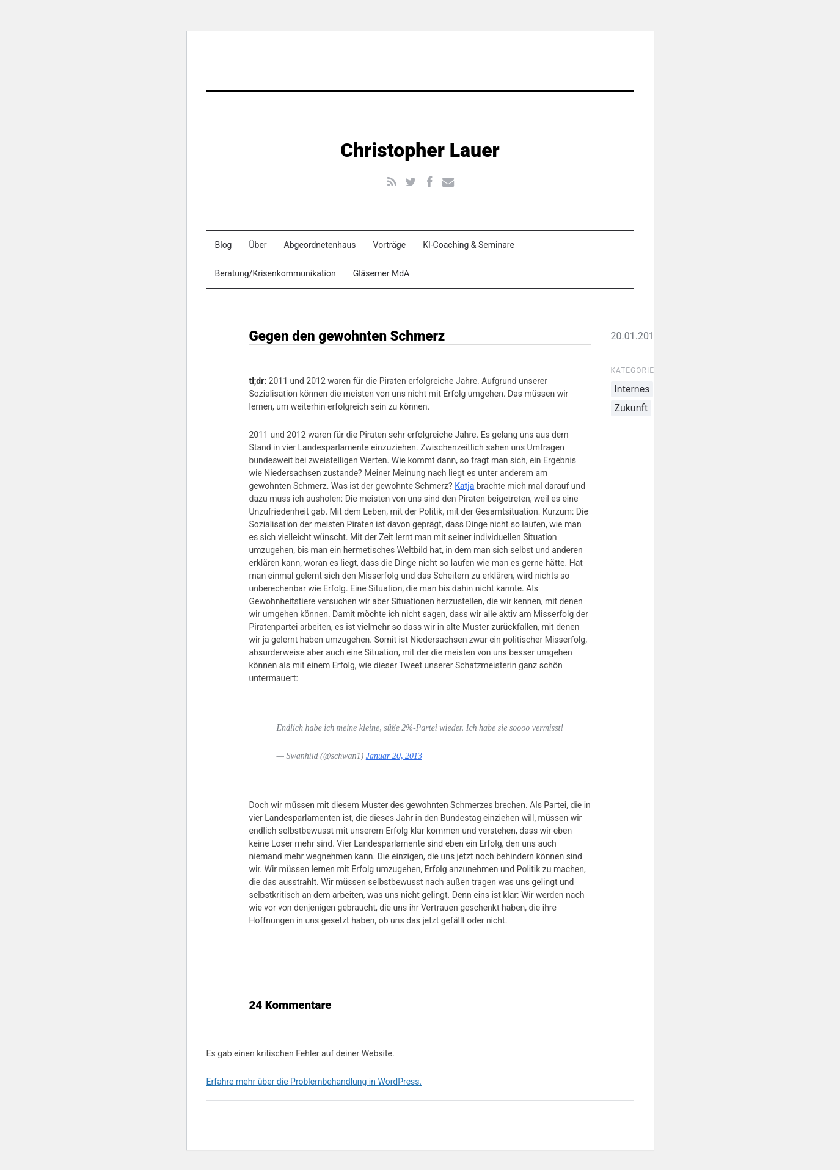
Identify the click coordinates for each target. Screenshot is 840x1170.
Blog (223, 245)
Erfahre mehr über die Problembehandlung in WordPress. (314, 1081)
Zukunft (631, 408)
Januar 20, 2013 (394, 755)
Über (257, 245)
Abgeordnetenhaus (320, 245)
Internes (632, 389)
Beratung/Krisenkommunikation (275, 273)
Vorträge (389, 245)
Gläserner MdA (381, 273)
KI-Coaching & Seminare (468, 245)
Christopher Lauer (419, 150)
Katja (464, 486)
